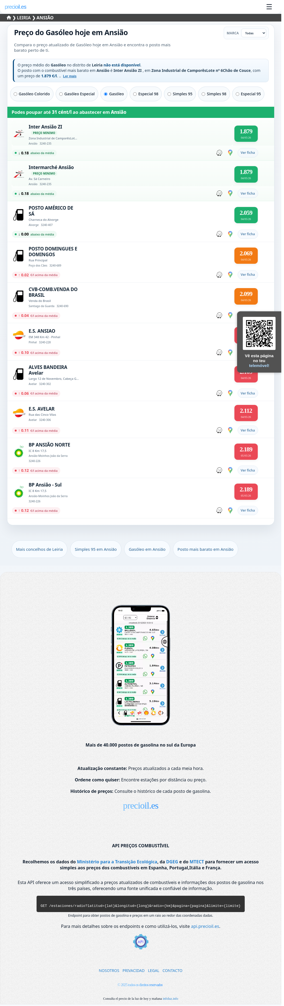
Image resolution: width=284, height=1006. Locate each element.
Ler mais (69, 76)
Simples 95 (180, 93)
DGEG (172, 862)
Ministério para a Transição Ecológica (117, 862)
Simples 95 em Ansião (96, 549)
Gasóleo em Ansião (147, 549)
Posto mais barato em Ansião (206, 549)
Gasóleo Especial (77, 93)
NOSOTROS (109, 972)
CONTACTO (173, 972)
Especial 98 (145, 93)
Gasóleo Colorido (32, 93)
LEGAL (153, 972)
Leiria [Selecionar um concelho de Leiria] (24, 18)
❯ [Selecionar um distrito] (12, 18)
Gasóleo (114, 93)
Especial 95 (248, 93)
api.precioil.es (205, 928)
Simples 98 (214, 93)
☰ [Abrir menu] (269, 7)
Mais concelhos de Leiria (39, 549)
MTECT (197, 862)
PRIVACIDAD (133, 972)
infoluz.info (170, 1000)
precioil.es (141, 805)
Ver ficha (248, 152)
